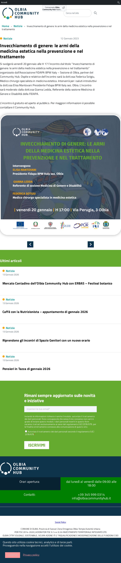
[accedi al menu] (109, 12)
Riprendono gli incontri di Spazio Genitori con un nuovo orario (46, 340)
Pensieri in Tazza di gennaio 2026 (26, 368)
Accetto (12, 555)
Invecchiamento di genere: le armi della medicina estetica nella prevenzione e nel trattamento (41, 51)
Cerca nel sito (72, 13)
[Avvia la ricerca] (95, 13)
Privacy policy (31, 555)
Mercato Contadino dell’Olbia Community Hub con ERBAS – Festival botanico (57, 283)
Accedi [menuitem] (4, 2)
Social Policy (60, 522)
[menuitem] (118, 2)
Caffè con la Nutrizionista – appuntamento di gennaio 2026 (45, 311)
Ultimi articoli (11, 260)
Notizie (18, 26)
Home (5, 26)
